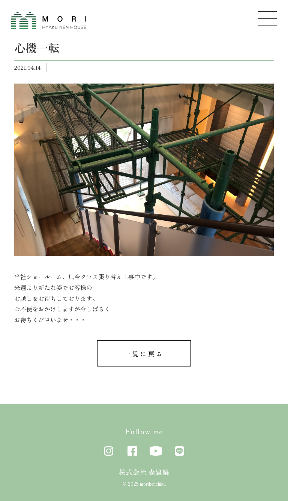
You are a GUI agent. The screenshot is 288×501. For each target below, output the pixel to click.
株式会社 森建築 (144, 472)
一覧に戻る (144, 353)
